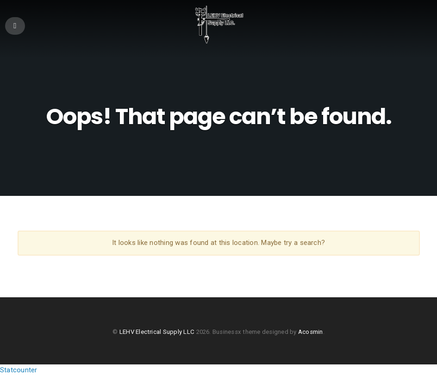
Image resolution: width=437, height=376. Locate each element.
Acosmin (310, 331)
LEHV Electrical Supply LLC (156, 331)
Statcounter (18, 370)
